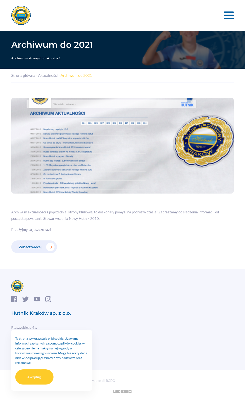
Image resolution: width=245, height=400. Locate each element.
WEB (122, 392)
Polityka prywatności (89, 381)
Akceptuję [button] (38, 373)
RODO (110, 381)
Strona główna (23, 75)
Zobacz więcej (30, 247)
